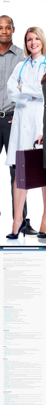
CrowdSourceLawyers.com (7, 326)
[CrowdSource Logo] (6, 1)
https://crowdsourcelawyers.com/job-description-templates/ (12, 304)
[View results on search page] (41, 248)
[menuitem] (42, 1)
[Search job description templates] (23, 248)
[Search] (42, 1)
